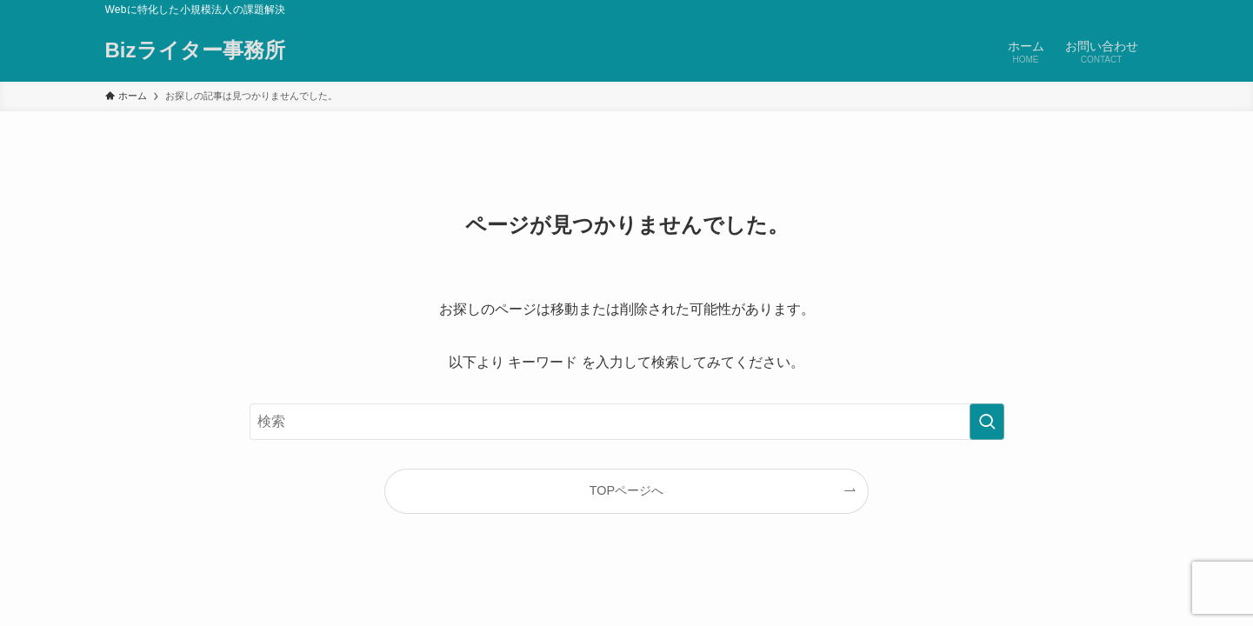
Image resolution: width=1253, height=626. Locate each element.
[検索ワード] (627, 421)
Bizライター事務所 (195, 50)
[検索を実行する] (987, 421)
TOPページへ (626, 490)
